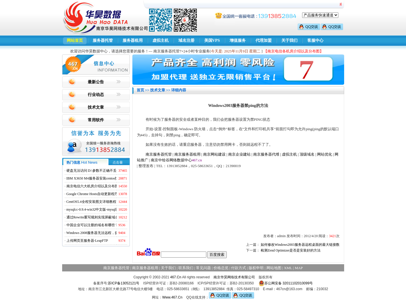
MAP (299, 268)
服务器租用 (133, 40)
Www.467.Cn (172, 297)
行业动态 (96, 94)
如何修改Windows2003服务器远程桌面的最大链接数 (300, 245)
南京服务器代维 (266, 154)
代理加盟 (264, 40)
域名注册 (186, 40)
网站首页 (75, 40)
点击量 (118, 162)
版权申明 (256, 268)
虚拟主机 (161, 40)
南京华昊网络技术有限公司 (234, 277)
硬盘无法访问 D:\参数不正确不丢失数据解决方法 (103, 171)
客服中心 (315, 40)
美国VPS (212, 40)
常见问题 (203, 268)
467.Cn (175, 277)
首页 (140, 90)
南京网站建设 (214, 154)
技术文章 (96, 107)
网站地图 (273, 268)
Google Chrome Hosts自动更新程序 (92, 194)
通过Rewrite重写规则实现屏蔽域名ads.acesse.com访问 (106, 217)
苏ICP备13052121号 (123, 283)
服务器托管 (103, 40)
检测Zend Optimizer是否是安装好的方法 (291, 250)
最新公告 (96, 82)
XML (288, 268)
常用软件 (96, 120)
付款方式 (238, 268)
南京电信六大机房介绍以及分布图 (92, 186)
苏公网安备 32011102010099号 (286, 283)
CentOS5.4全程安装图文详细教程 (91, 202)
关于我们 (289, 40)
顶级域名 (307, 154)
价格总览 (221, 268)
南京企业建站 (239, 154)
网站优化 (324, 154)
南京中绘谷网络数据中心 (171, 160)
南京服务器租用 (187, 154)
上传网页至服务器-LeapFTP (87, 241)
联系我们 (185, 268)
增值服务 (238, 40)
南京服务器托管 (159, 154)
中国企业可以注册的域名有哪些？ (92, 225)
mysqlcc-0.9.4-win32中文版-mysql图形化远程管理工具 (106, 209)
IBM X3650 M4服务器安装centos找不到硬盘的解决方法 (108, 178)
